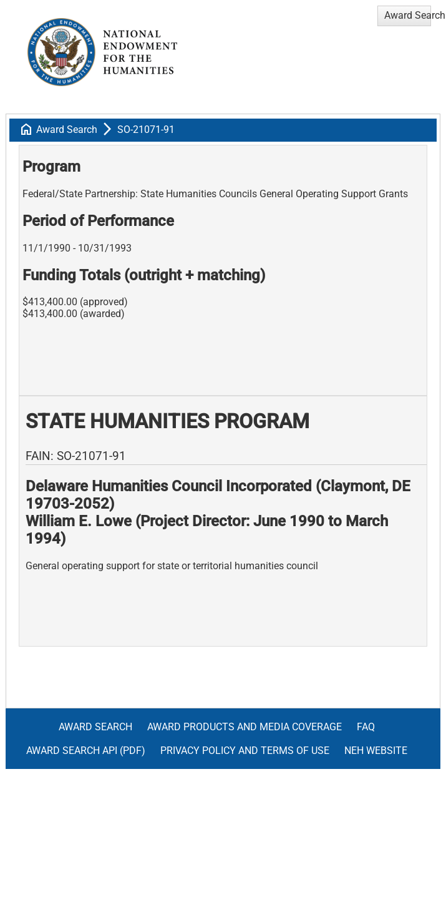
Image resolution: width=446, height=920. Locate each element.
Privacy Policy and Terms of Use (244, 750)
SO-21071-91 (146, 129)
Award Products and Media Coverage (244, 727)
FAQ (366, 727)
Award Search (66, 129)
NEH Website (375, 750)
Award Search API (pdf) (85, 750)
